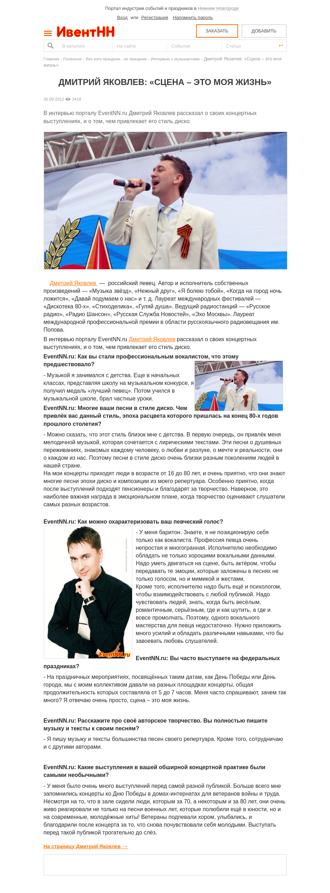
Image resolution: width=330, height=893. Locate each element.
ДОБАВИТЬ (263, 31)
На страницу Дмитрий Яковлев (86, 846)
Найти (50, 46)
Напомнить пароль (193, 17)
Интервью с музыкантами (175, 58)
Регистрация (154, 17)
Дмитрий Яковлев (74, 283)
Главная (51, 58)
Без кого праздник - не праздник (116, 58)
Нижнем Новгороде (218, 8)
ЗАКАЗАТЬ (217, 31)
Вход (122, 17)
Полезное (72, 58)
